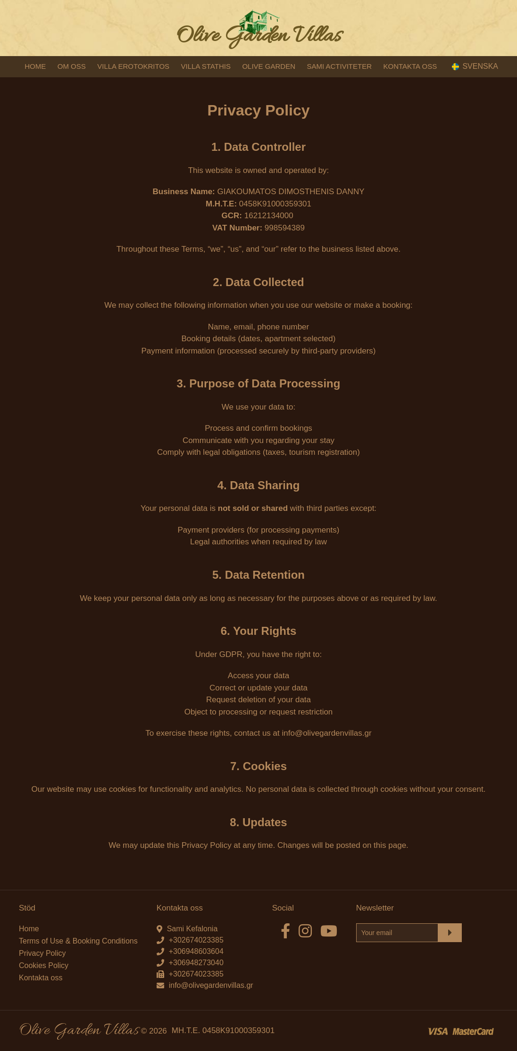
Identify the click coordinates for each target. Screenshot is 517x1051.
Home (29, 929)
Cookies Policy (43, 965)
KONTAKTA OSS (410, 66)
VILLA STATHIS (206, 66)
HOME (35, 66)
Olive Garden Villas (258, 36)
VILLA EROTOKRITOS (133, 66)
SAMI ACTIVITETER (339, 66)
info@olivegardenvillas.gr (211, 985)
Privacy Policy (42, 953)
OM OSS (72, 66)
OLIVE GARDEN (268, 66)
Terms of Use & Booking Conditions (78, 941)
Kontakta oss (41, 978)
